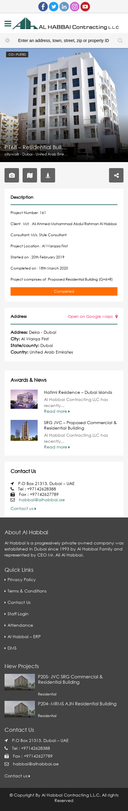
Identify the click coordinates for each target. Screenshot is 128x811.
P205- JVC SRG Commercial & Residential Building (70, 679)
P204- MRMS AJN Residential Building (77, 703)
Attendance (20, 625)
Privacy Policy (22, 579)
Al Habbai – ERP (24, 636)
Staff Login (18, 613)
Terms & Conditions (27, 590)
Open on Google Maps (92, 316)
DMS (12, 647)
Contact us (23, 508)
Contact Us (19, 602)
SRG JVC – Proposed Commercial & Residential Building (80, 425)
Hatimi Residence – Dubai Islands (78, 392)
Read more (57, 411)
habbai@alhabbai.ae (42, 499)
